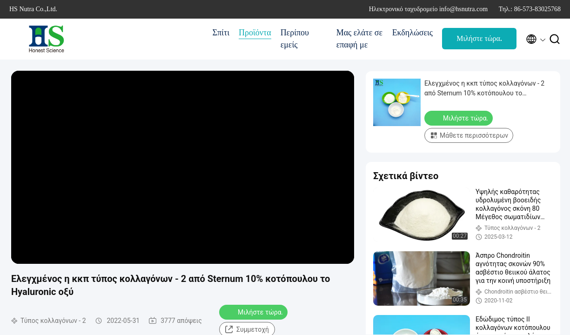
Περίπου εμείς (295, 38)
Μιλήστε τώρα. (479, 38)
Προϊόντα (255, 32)
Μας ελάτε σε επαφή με (359, 38)
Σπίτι (221, 32)
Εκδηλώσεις (412, 32)
